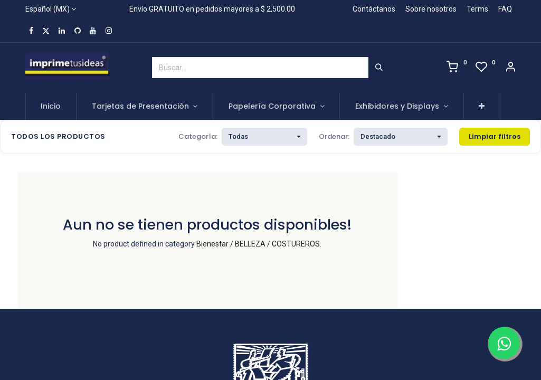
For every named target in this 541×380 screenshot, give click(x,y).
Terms (477, 9)
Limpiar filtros (494, 136)
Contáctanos (374, 9)
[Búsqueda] (379, 67)
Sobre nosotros (431, 9)
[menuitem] (51, 106)
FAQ (505, 9)
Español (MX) (47, 9)
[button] (482, 106)
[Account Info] (510, 68)
